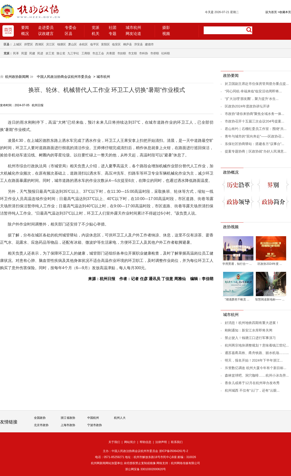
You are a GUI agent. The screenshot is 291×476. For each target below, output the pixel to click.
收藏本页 (284, 12)
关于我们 (114, 442)
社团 (112, 27)
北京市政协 (41, 425)
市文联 (132, 53)
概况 (25, 34)
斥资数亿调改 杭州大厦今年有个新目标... (255, 368)
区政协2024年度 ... (270, 264)
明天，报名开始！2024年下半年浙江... (254, 360)
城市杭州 (133, 27)
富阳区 (105, 44)
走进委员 (46, 27)
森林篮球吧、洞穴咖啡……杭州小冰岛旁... (257, 375)
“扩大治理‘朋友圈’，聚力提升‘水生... (252, 99)
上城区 (17, 44)
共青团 (110, 53)
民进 (40, 53)
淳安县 (138, 44)
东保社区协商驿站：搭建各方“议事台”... (254, 144)
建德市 (149, 44)
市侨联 (154, 53)
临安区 (116, 44)
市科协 (143, 53)
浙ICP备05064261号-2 (173, 451)
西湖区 (39, 44)
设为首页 (271, 12)
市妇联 (121, 53)
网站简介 (130, 442)
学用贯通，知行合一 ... (237, 264)
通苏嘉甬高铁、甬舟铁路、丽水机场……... (257, 353)
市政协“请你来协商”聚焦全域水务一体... (254, 114)
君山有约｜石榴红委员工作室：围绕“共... (255, 129)
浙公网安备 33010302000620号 (145, 469)
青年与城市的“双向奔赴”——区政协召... (254, 136)
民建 (32, 53)
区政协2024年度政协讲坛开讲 (247, 106)
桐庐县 (127, 44)
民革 (16, 53)
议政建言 (46, 34)
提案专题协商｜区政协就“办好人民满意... (255, 151)
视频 (166, 34)
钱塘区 (61, 44)
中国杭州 (93, 418)
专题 (112, 34)
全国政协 (40, 418)
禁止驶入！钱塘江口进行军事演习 (250, 338)
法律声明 (161, 442)
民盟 (24, 53)
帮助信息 (145, 442)
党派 (95, 27)
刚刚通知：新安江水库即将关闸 (248, 330)
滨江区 (50, 44)
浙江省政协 (68, 418)
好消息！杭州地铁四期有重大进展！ (252, 323)
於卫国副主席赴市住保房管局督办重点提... (257, 84)
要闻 (25, 27)
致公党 (61, 53)
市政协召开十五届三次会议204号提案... (254, 121)
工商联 (85, 53)
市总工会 (98, 53)
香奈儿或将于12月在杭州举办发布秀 (252, 383)
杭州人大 (120, 418)
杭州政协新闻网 (17, 77)
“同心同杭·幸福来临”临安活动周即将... (253, 91)
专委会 (70, 27)
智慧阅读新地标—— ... (269, 299)
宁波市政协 (94, 425)
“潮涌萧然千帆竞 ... (237, 299)
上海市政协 (68, 425)
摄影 (166, 27)
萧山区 (72, 44)
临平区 (94, 44)
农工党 (50, 53)
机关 (95, 34)
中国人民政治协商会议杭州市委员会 (64, 77)
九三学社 (73, 53)
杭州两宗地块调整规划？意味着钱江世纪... (257, 345)
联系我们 (177, 442)
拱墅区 (28, 44)
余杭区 (83, 44)
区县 (69, 34)
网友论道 (133, 34)
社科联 (165, 53)
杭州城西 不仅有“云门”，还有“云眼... (252, 390)
